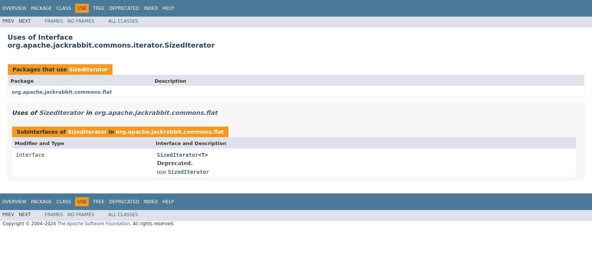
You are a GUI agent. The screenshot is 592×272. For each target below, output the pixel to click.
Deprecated (124, 8)
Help (168, 8)
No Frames (81, 21)
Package (41, 8)
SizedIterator (88, 69)
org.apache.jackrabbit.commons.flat (62, 92)
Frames (54, 21)
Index (151, 8)
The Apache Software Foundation (93, 223)
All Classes (123, 21)
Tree (99, 8)
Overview (14, 8)
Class (63, 8)
